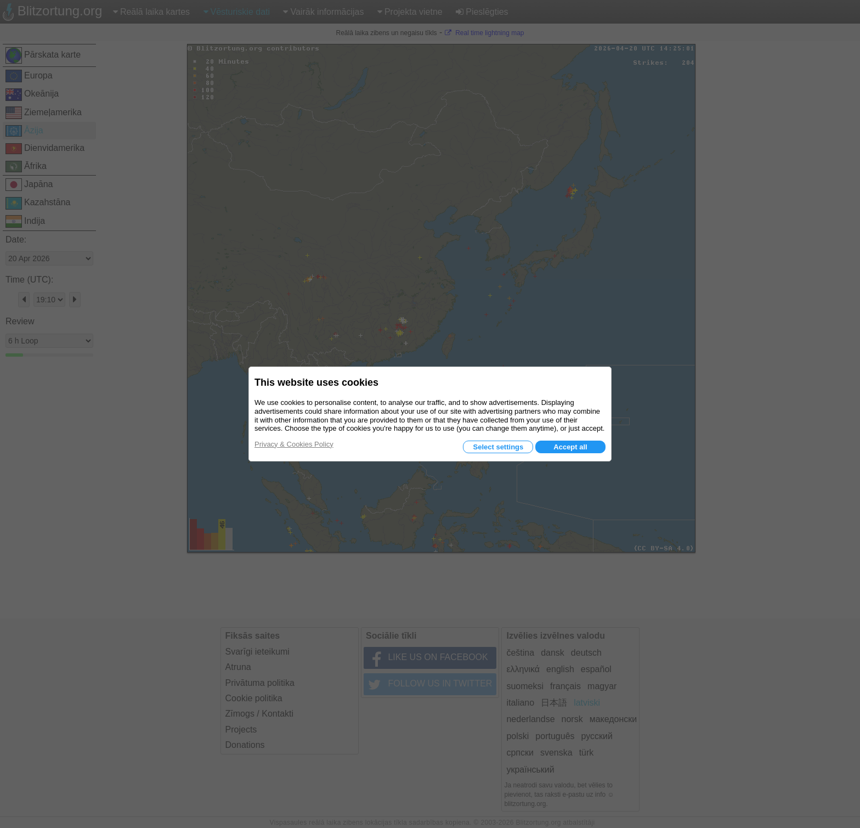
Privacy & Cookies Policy (293, 444)
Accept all (570, 447)
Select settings (498, 447)
